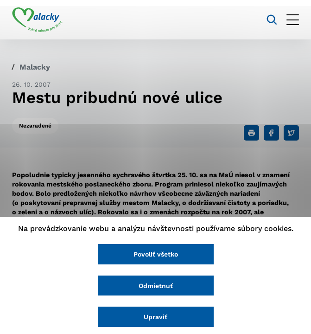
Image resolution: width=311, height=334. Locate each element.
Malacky (34, 67)
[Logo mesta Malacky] (37, 19)
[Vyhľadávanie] (272, 19)
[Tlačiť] (251, 133)
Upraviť (155, 317)
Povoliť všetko (155, 254)
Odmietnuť (156, 285)
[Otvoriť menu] (292, 19)
